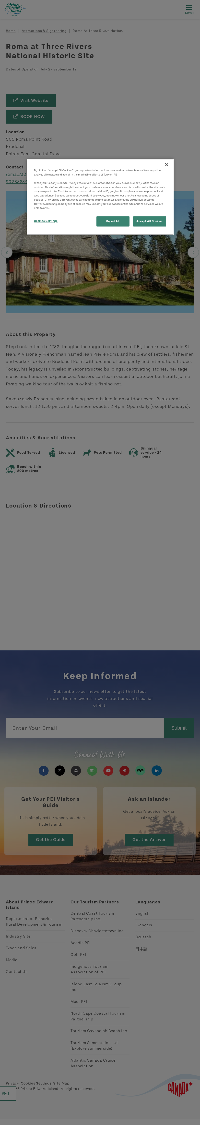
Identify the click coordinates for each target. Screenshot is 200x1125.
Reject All (113, 221)
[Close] (166, 164)
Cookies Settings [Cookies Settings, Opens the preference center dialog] (46, 221)
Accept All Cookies (149, 221)
